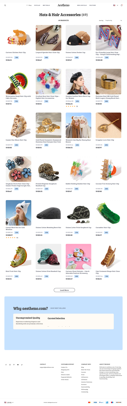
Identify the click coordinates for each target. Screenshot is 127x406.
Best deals (46, 5)
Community (84, 392)
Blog (82, 367)
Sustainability (85, 387)
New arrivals (82, 5)
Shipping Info (65, 369)
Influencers (84, 377)
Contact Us (64, 367)
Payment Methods (66, 377)
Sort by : (101, 20)
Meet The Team (85, 369)
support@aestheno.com (47, 367)
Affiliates (84, 379)
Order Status (65, 379)
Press (82, 374)
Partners (84, 384)
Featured (92, 5)
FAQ (62, 372)
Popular (37, 5)
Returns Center (65, 374)
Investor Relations (86, 382)
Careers (83, 372)
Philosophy (84, 389)
